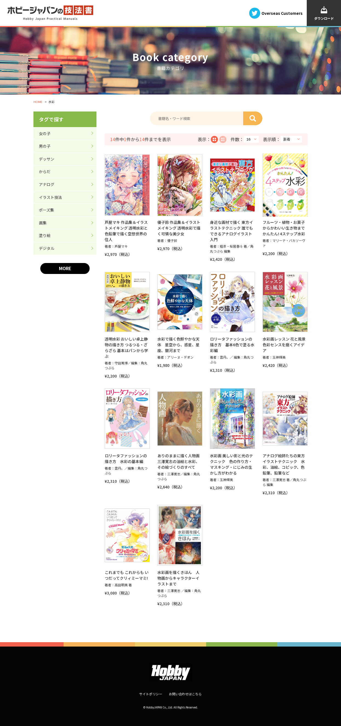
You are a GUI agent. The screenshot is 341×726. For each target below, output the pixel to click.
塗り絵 (44, 235)
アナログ (46, 184)
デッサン (46, 159)
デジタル (46, 248)
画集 (43, 222)
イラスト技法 (50, 197)
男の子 (44, 146)
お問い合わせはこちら (185, 693)
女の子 (44, 133)
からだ (44, 171)
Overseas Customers (282, 13)
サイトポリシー (150, 693)
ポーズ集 (46, 210)
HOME (37, 101)
